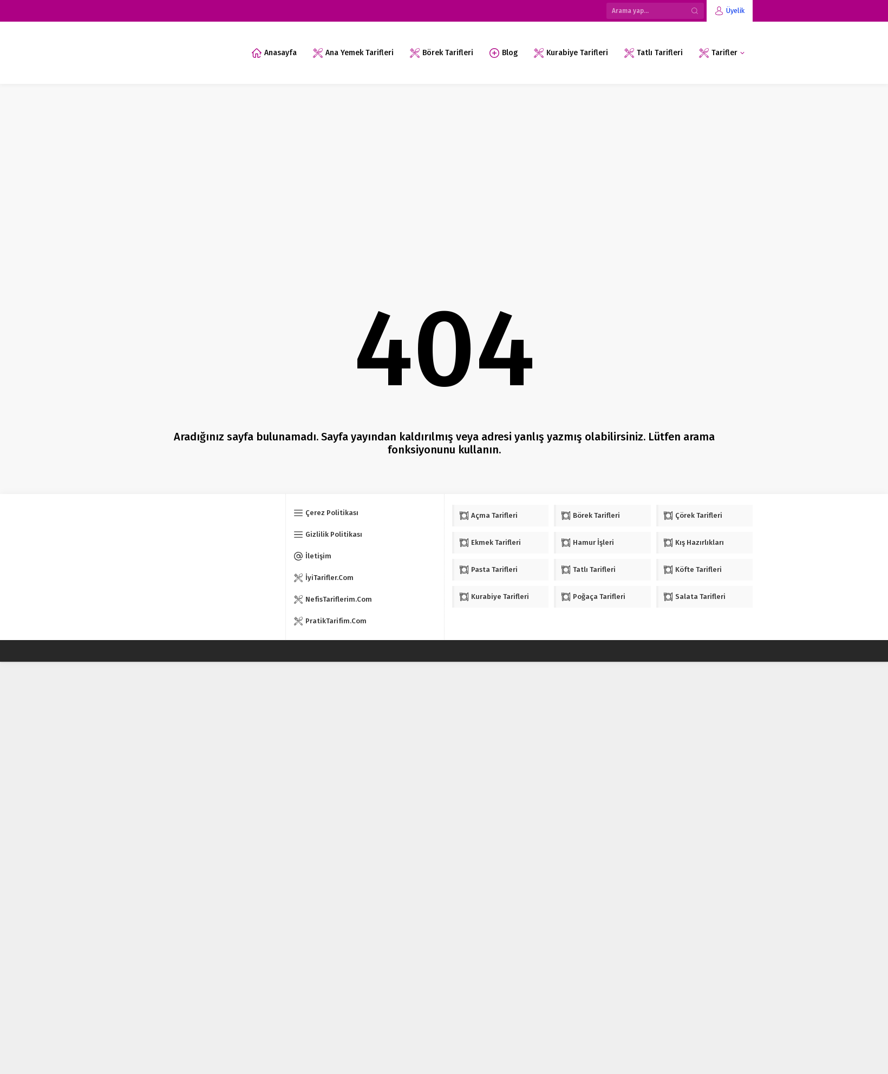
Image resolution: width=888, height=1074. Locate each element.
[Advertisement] (444, 165)
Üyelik (735, 10)
